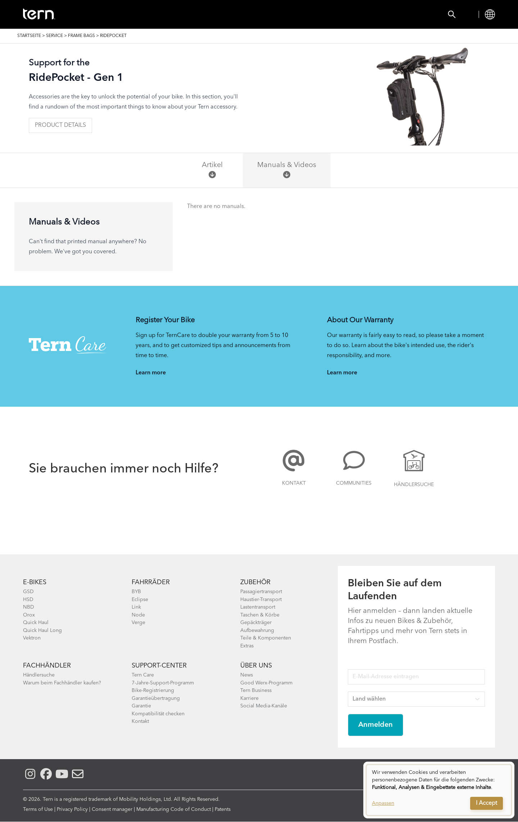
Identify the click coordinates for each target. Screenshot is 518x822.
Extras (247, 645)
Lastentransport (257, 607)
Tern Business (256, 690)
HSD (28, 599)
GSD (28, 591)
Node (138, 615)
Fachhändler (47, 665)
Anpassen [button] (383, 803)
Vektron (32, 638)
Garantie (141, 705)
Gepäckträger (256, 622)
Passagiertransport (261, 591)
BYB (136, 591)
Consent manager (112, 809)
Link (136, 607)
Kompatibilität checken (158, 713)
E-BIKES (34, 582)
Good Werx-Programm (266, 682)
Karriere (249, 698)
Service (317, 14)
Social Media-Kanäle (263, 705)
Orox (29, 615)
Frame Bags (81, 36)
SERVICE (54, 36)
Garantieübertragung (156, 698)
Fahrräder (151, 582)
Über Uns (256, 665)
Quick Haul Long (42, 630)
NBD (28, 607)
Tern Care (143, 675)
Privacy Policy (72, 809)
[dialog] (439, 790)
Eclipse (140, 599)
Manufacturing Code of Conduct (173, 809)
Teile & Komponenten (265, 638)
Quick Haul (36, 622)
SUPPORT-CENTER (159, 665)
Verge (138, 622)
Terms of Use (38, 809)
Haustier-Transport (261, 599)
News (246, 675)
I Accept (486, 803)
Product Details (60, 125)
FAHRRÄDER (117, 14)
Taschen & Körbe (260, 615)
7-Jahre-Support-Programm (163, 682)
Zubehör (163, 14)
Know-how (272, 14)
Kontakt (294, 483)
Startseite (29, 36)
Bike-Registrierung (153, 690)
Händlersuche (215, 14)
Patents (223, 809)
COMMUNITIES (354, 483)
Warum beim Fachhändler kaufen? (62, 682)
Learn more (151, 373)
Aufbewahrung (257, 630)
